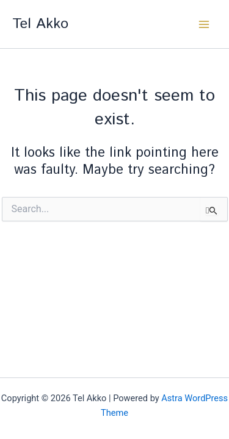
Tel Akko (40, 23)
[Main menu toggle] (204, 24)
